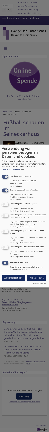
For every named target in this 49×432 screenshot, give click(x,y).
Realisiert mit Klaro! (39, 284)
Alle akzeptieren (37, 278)
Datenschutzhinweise (11, 169)
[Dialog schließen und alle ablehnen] (47, 146)
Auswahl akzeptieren (13, 278)
